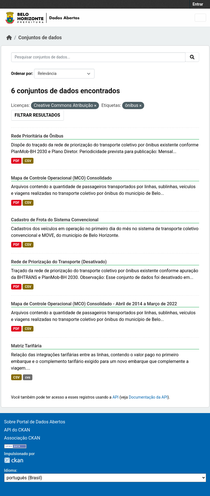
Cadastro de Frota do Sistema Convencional (54, 219)
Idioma (10, 470)
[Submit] (192, 57)
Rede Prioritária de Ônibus (37, 136)
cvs (27, 377)
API (115, 397)
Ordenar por (21, 73)
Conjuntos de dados (40, 37)
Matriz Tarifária (26, 345)
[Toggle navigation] (200, 18)
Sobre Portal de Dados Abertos (34, 421)
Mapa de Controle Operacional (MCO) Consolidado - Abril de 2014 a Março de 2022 (94, 303)
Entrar (198, 4)
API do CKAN (17, 430)
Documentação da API (148, 397)
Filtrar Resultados (37, 115)
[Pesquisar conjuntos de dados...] (98, 57)
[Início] (9, 37)
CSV (28, 161)
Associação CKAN (22, 438)
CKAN (13, 460)
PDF (16, 161)
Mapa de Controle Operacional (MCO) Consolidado (61, 178)
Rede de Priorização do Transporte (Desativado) (59, 261)
